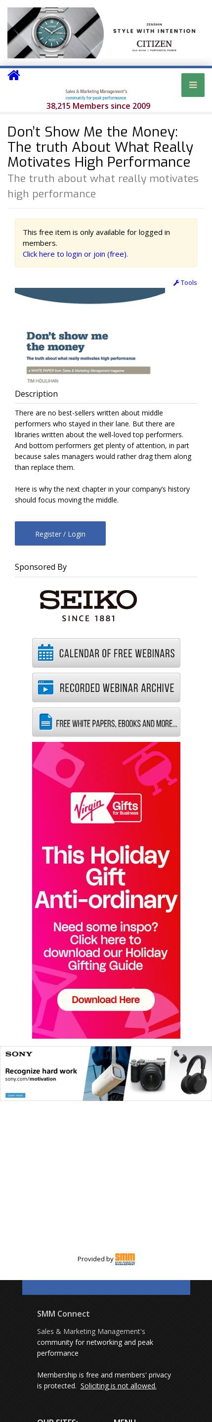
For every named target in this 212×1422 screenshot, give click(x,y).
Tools (185, 282)
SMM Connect (63, 1313)
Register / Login (60, 534)
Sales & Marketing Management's (91, 1331)
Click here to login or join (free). (75, 254)
